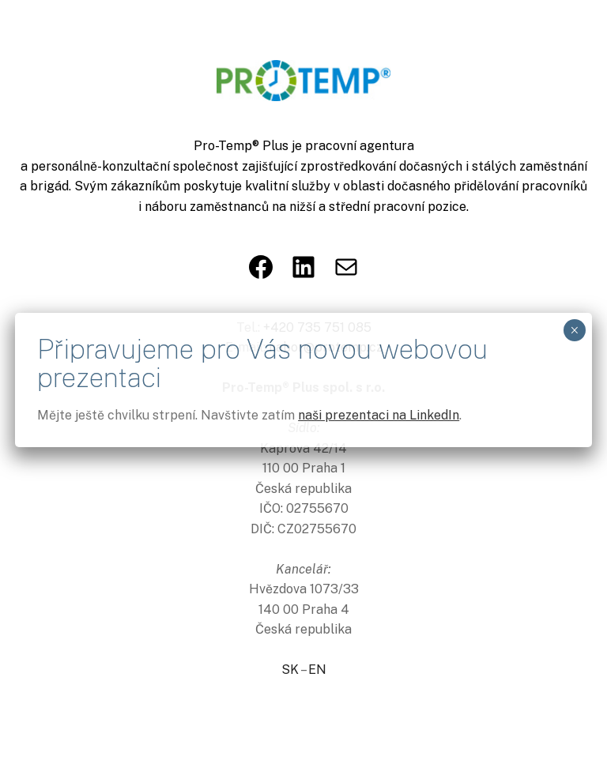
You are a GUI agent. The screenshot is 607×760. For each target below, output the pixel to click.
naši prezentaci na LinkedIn (378, 415)
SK (290, 669)
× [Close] (574, 330)
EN (317, 669)
